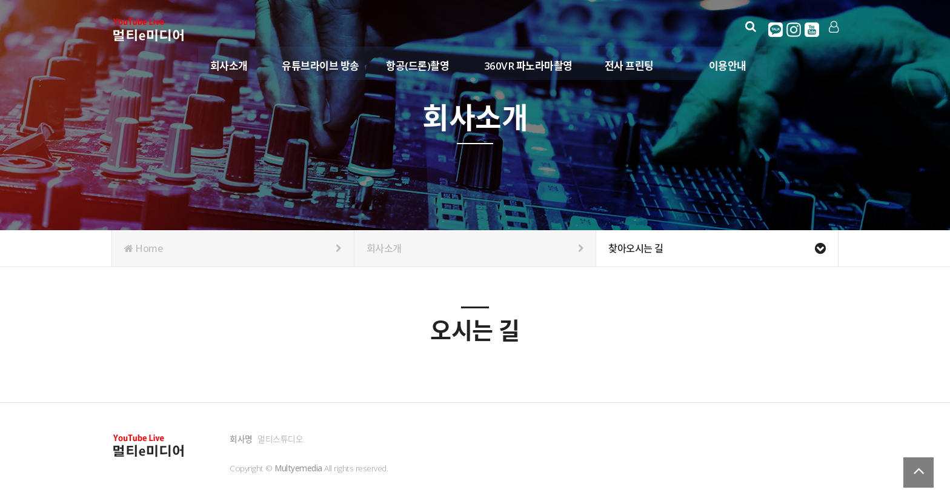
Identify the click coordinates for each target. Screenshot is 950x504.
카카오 (776, 29)
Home (233, 248)
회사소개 (229, 66)
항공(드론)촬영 (418, 66)
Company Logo (149, 30)
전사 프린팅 (629, 66)
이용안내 (728, 66)
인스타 (794, 29)
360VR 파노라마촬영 (529, 66)
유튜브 (812, 29)
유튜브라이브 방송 (321, 66)
